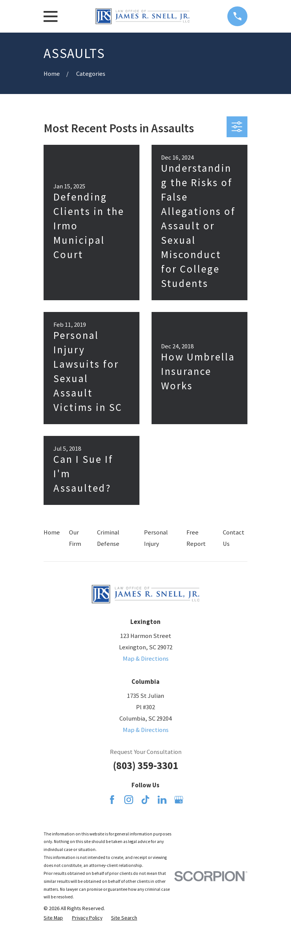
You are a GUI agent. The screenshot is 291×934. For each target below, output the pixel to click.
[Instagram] (128, 799)
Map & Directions (146, 659)
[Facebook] (112, 799)
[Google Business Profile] (178, 799)
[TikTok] (145, 799)
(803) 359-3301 (145, 765)
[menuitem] (53, 918)
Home (52, 532)
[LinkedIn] (162, 799)
